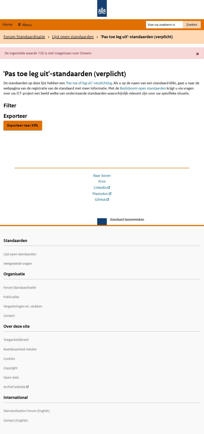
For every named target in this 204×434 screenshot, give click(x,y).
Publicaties (11, 297)
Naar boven (102, 175)
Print (102, 181)
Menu (26, 24)
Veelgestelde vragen (17, 263)
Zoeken (191, 24)
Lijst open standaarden (73, 36)
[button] (197, 53)
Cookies (9, 359)
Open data (11, 377)
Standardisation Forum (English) (26, 411)
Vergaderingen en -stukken (22, 306)
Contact (9, 316)
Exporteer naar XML (22, 125)
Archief (16, 387)
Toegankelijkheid (16, 340)
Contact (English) (15, 420)
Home (7, 24)
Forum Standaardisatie (24, 36)
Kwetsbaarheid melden (20, 349)
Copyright (10, 368)
